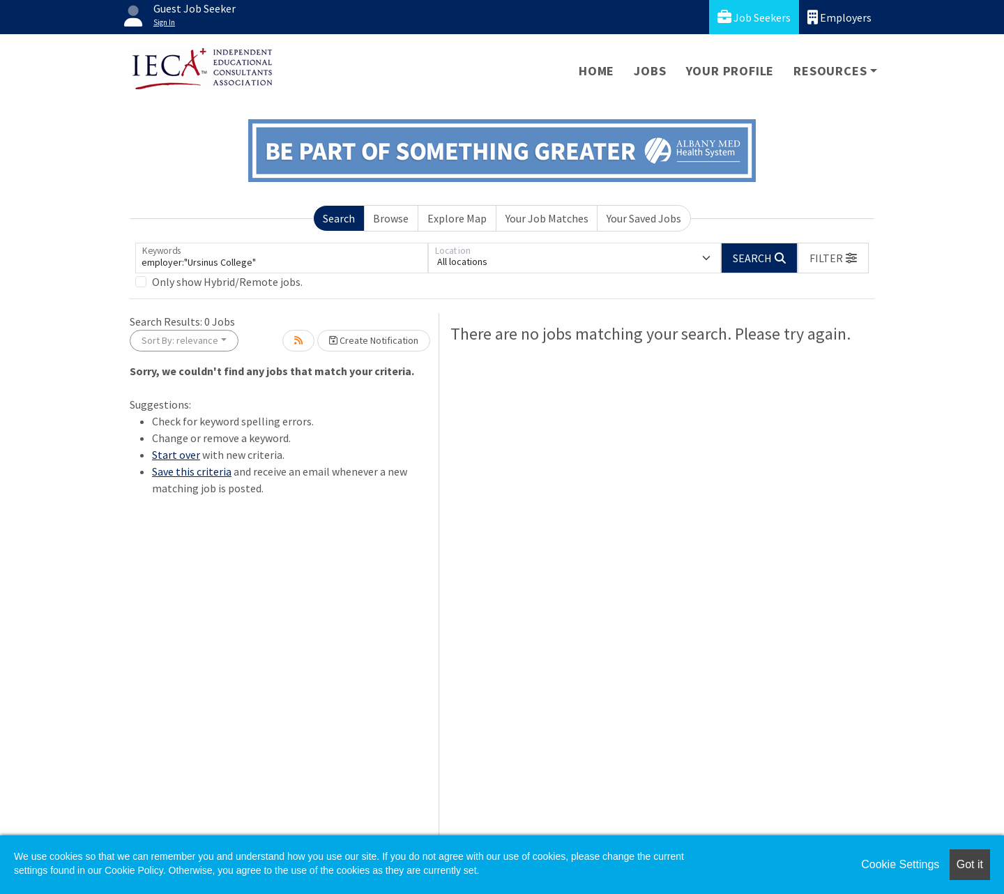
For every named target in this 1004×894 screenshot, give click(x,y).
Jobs (650, 71)
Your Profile (730, 71)
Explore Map (457, 218)
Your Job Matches (546, 218)
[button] (833, 258)
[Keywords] (281, 258)
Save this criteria (191, 471)
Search (339, 218)
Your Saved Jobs (644, 218)
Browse (391, 218)
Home (596, 71)
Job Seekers (754, 17)
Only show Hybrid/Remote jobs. (227, 282)
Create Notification (373, 340)
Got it (970, 864)
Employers (839, 17)
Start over (176, 455)
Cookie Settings (900, 864)
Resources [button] (830, 71)
